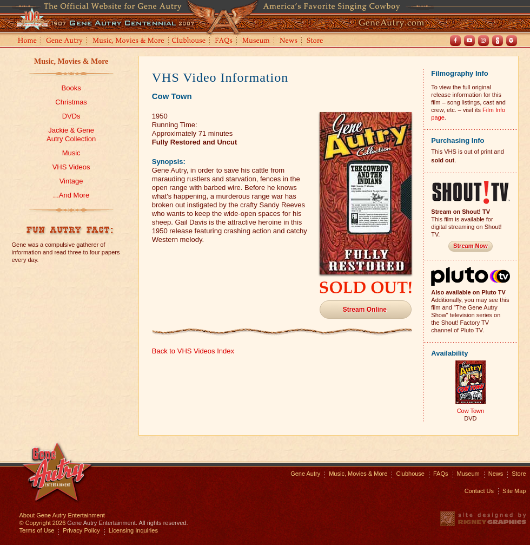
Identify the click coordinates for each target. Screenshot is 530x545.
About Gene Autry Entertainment (62, 515)
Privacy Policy (81, 530)
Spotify (511, 40)
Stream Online (365, 309)
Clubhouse (189, 41)
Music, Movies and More (129, 41)
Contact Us (479, 491)
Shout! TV (497, 40)
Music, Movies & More (71, 61)
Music (71, 153)
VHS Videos (71, 167)
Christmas (71, 102)
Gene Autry (65, 41)
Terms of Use (37, 530)
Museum (256, 41)
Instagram (483, 40)
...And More (71, 195)
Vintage (71, 181)
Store (316, 41)
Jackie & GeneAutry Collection (71, 134)
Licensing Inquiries (133, 530)
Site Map (514, 491)
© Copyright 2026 (42, 523)
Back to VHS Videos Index (193, 351)
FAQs (224, 41)
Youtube (469, 40)
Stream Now (470, 245)
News (289, 41)
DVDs (71, 116)
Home (26, 41)
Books (71, 88)
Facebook (455, 40)
